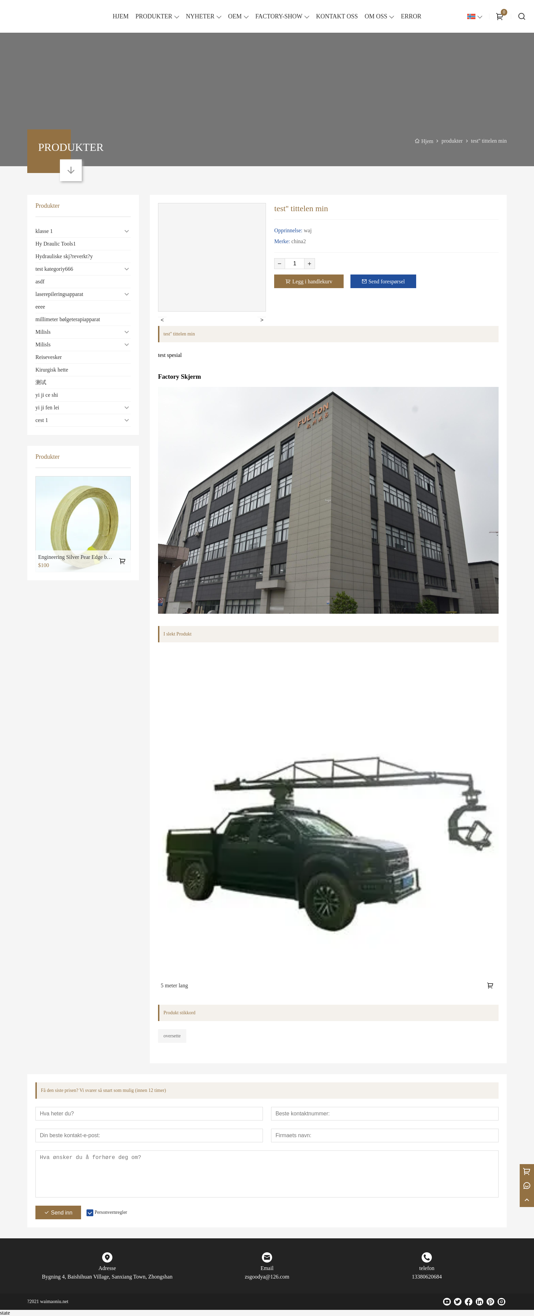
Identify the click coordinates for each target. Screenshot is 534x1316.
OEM (235, 16)
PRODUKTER (154, 16)
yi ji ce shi (46, 395)
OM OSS (376, 16)
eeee (40, 307)
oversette (172, 1035)
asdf (40, 281)
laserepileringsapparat (59, 294)
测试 (40, 382)
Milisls (42, 332)
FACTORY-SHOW (278, 16)
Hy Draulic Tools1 (55, 244)
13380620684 (427, 1277)
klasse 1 (44, 231)
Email (267, 1268)
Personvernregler (111, 1212)
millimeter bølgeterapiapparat (67, 319)
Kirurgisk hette (51, 370)
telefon (426, 1268)
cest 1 (41, 420)
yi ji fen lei (47, 407)
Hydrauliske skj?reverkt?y (64, 256)
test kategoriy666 (54, 269)
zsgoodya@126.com (267, 1277)
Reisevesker (48, 357)
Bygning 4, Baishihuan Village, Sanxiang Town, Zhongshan (107, 1277)
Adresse (107, 1268)
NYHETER (200, 16)
